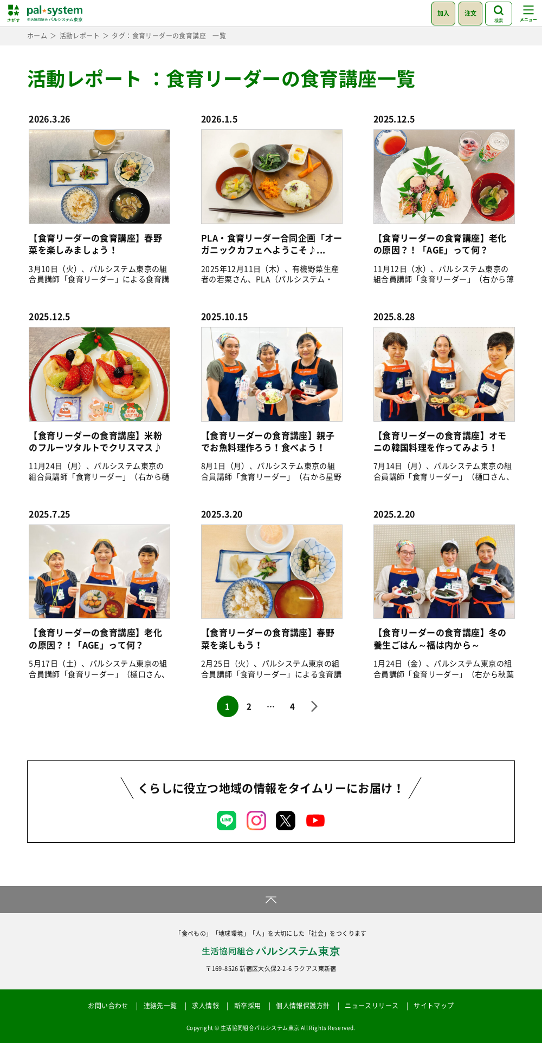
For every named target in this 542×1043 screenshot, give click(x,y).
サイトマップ (434, 1006)
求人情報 (205, 1006)
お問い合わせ (108, 1006)
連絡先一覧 (160, 1006)
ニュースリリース (371, 1006)
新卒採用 (247, 1006)
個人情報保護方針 (303, 1006)
